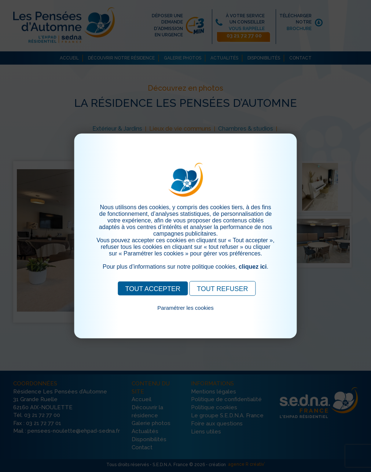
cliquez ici (253, 267)
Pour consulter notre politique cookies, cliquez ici (185, 316)
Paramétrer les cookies (185, 308)
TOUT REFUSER (222, 289)
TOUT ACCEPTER (152, 289)
